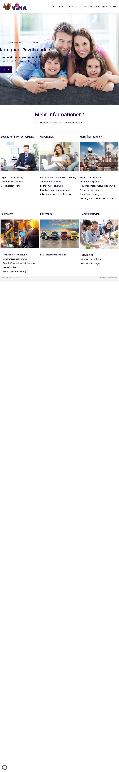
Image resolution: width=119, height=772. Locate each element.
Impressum (102, 278)
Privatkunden (73, 6)
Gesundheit (47, 136)
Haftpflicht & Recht (91, 136)
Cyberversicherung (90, 190)
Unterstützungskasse (12, 181)
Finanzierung (86, 254)
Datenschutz (112, 278)
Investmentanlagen (90, 263)
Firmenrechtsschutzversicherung (97, 185)
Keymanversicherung (12, 177)
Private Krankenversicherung (55, 194)
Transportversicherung (15, 254)
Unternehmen (57, 6)
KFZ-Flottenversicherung (53, 254)
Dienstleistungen (90, 214)
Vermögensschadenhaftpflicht (96, 198)
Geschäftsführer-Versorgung (17, 136)
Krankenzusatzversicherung (55, 190)
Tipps (104, 6)
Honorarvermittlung (90, 259)
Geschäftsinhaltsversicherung (19, 263)
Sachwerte (7, 214)
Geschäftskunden (90, 6)
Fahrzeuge (46, 214)
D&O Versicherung (89, 194)
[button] (4, 767)
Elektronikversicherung (15, 258)
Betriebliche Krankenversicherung (58, 177)
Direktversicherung (11, 185)
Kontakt (113, 6)
